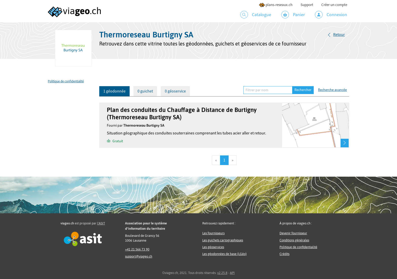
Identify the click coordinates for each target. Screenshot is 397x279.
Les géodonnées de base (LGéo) (224, 254)
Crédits (284, 254)
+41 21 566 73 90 (137, 249)
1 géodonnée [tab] (114, 91)
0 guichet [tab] (145, 91)
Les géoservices (213, 247)
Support (307, 5)
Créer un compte (334, 5)
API (232, 273)
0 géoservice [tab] (175, 91)
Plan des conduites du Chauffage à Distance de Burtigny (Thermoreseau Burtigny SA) (182, 113)
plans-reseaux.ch (275, 5)
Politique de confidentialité (66, 81)
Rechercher (302, 89)
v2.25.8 (222, 273)
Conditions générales (294, 240)
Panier (293, 14)
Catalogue (255, 14)
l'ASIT (101, 223)
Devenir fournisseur (293, 233)
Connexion (331, 14)
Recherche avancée (332, 89)
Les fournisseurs (213, 233)
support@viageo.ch (138, 256)
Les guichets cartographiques (222, 240)
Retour (339, 34)
